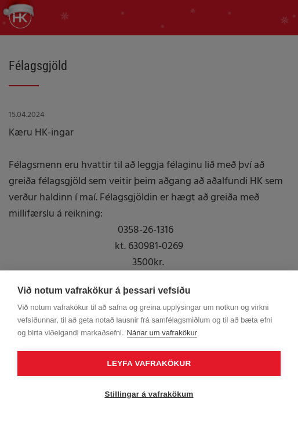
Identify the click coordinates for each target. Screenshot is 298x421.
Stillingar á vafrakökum (148, 394)
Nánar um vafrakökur (162, 332)
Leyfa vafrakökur (149, 363)
